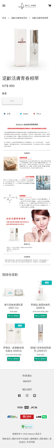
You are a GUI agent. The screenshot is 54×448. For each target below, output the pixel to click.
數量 (4, 93)
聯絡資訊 (6, 439)
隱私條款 (44, 439)
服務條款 (34, 439)
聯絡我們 (27, 381)
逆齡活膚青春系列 (19, 18)
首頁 (4, 18)
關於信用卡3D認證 (20, 439)
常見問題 (31, 442)
